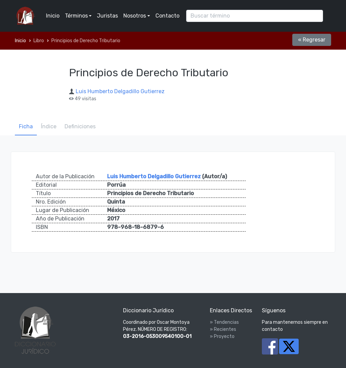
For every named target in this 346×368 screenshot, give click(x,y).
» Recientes (223, 329)
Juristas (107, 15)
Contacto (167, 15)
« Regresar (311, 39)
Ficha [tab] (26, 126)
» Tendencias (224, 322)
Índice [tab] (48, 126)
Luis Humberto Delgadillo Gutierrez (120, 91)
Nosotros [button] (134, 15)
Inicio (52, 15)
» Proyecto (222, 336)
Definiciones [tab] (80, 126)
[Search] (254, 16)
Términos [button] (76, 15)
